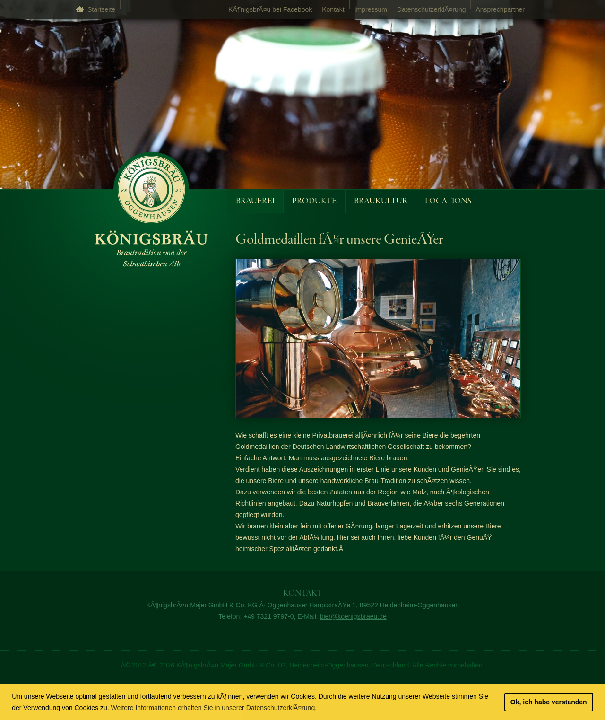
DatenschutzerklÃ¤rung (431, 9)
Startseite (101, 9)
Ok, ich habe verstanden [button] (548, 702)
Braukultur (380, 201)
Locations (448, 201)
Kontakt (333, 9)
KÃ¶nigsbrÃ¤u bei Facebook (270, 9)
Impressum (370, 9)
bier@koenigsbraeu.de (353, 616)
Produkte (314, 201)
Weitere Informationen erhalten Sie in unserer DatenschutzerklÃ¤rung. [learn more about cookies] (214, 707)
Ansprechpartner (500, 9)
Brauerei (255, 201)
